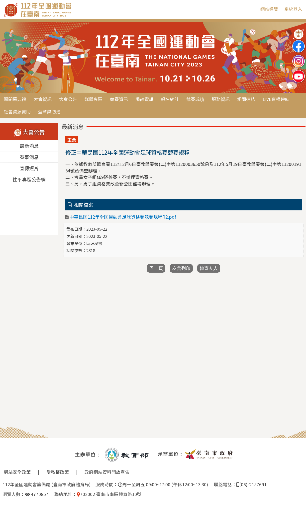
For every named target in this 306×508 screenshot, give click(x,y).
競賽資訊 (119, 99)
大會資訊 (43, 99)
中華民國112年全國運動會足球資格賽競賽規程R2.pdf (123, 217)
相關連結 (246, 99)
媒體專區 (93, 99)
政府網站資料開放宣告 (107, 472)
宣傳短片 (29, 168)
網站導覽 (269, 9)
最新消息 (29, 145)
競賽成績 (195, 99)
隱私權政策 (57, 472)
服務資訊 (221, 99)
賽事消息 (29, 157)
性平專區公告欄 (29, 179)
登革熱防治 (49, 111)
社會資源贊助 (17, 111)
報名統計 (170, 99)
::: (252, 9)
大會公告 (68, 99)
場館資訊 (144, 99)
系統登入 (293, 9)
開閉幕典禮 (15, 99)
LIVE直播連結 (276, 99)
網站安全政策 (17, 472)
